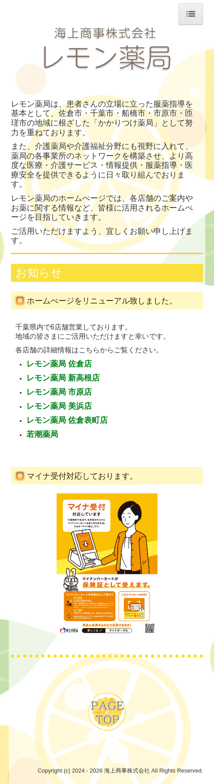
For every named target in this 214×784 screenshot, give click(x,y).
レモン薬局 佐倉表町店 (67, 420)
